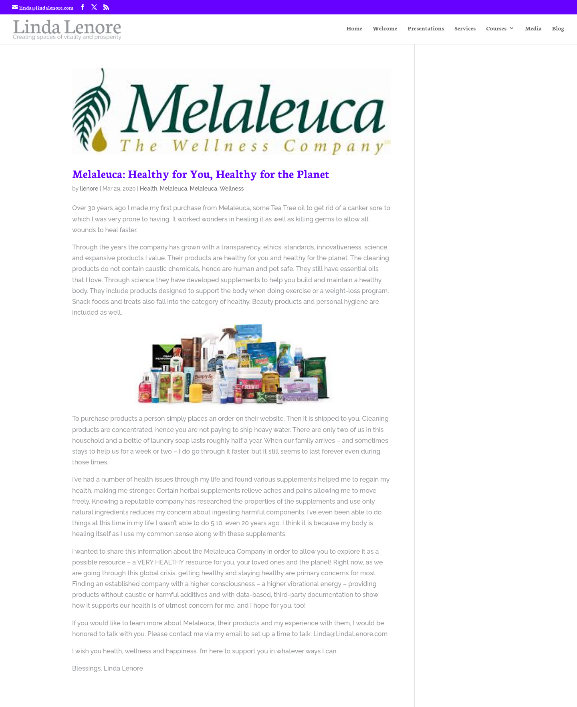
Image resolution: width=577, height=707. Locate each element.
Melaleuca (173, 188)
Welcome (385, 28)
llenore (89, 188)
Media (533, 28)
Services (465, 28)
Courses (496, 28)
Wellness (232, 188)
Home (354, 28)
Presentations (426, 28)
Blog (558, 28)
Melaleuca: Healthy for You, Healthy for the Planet (200, 173)
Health (148, 188)
